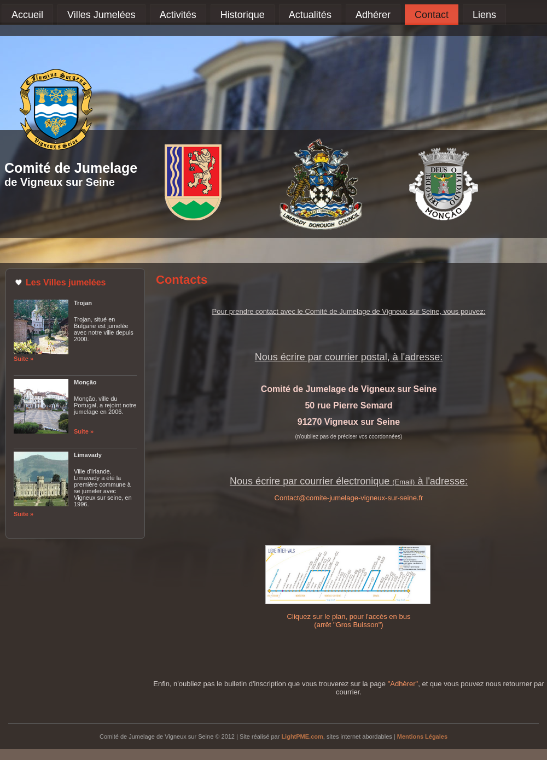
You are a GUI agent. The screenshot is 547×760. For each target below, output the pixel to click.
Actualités (310, 14)
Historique (242, 14)
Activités (178, 14)
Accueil (27, 14)
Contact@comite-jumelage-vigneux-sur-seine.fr (349, 498)
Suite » (23, 358)
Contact (432, 14)
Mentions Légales (422, 736)
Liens (484, 14)
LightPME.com (302, 736)
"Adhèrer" (403, 684)
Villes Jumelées (101, 14)
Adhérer (373, 14)
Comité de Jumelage (70, 168)
